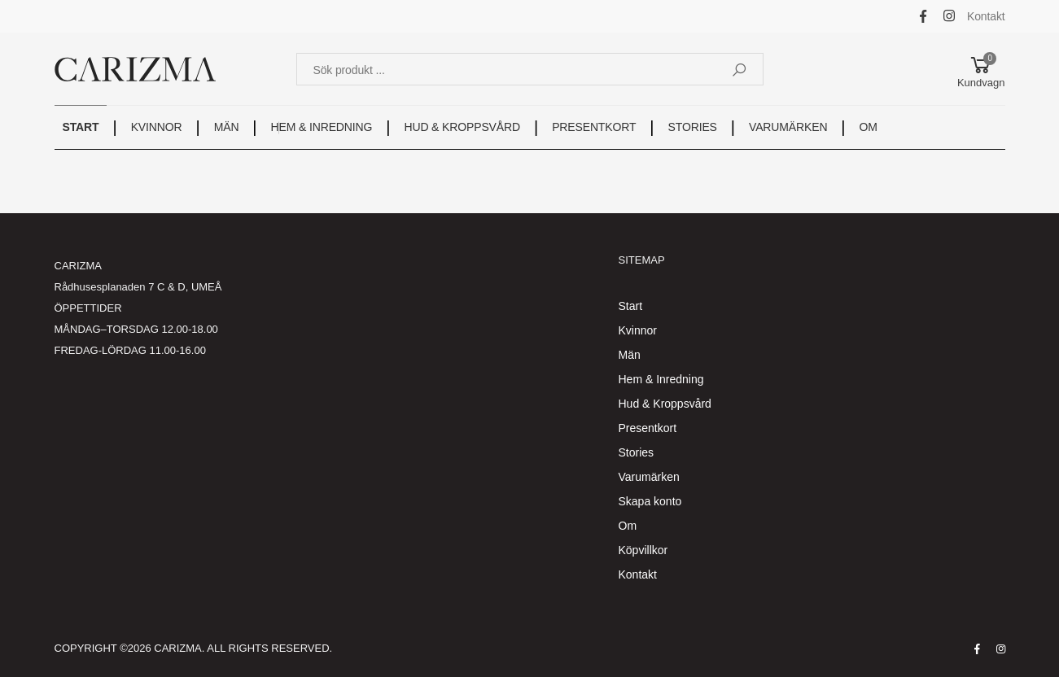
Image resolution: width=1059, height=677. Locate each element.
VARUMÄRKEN (788, 126)
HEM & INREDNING (322, 126)
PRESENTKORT (594, 126)
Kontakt (986, 16)
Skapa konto (650, 501)
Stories (636, 452)
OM (868, 126)
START (81, 126)
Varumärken (649, 476)
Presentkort (648, 428)
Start (631, 305)
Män (630, 354)
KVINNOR (156, 126)
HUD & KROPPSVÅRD (461, 126)
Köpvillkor (643, 550)
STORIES (692, 126)
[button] (981, 69)
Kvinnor (638, 330)
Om (628, 525)
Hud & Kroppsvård (665, 403)
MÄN (226, 126)
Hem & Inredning (661, 379)
